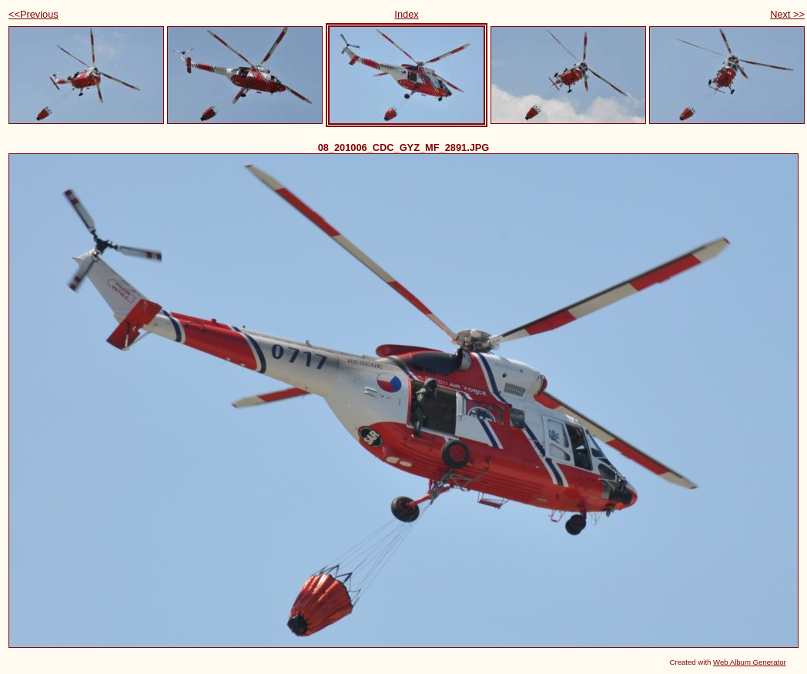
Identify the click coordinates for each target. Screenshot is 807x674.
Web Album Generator (749, 662)
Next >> (787, 14)
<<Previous (33, 14)
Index (406, 14)
